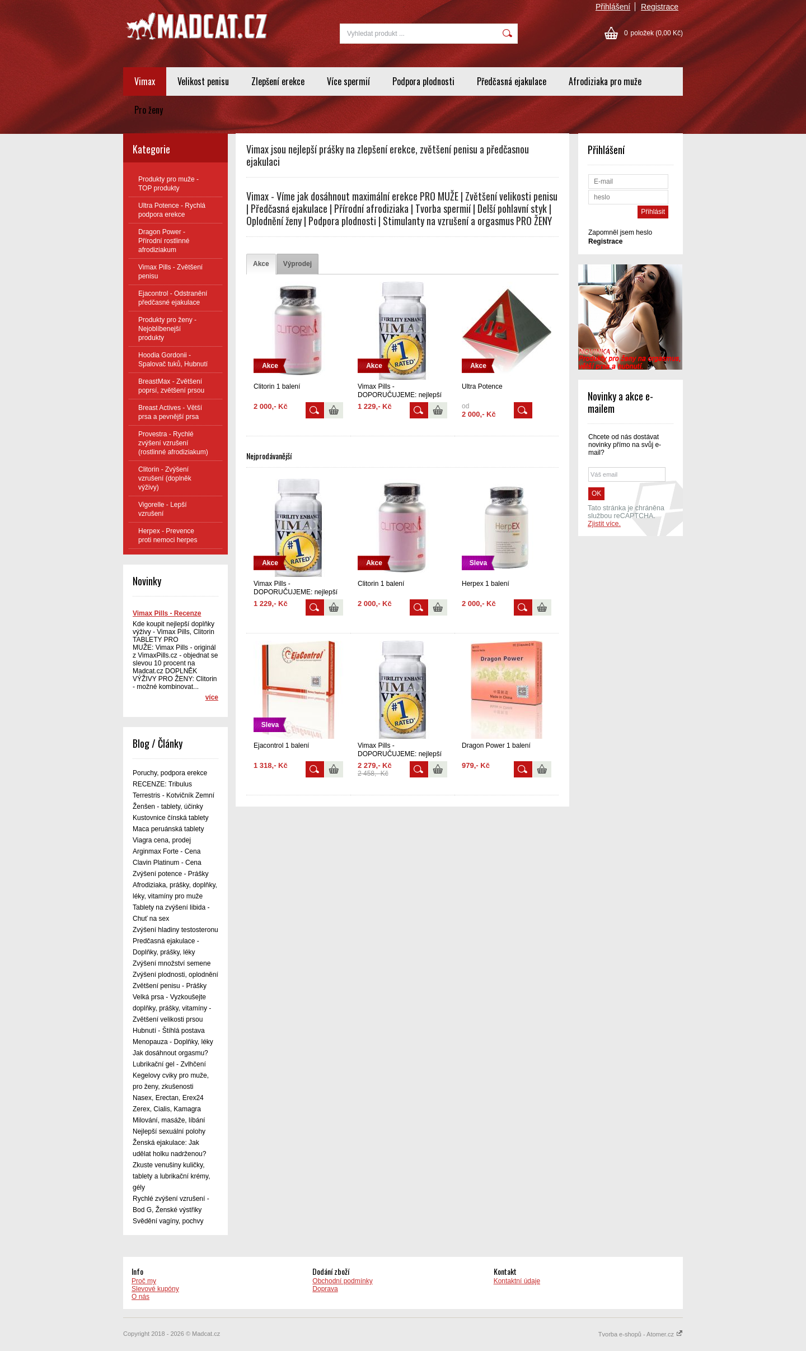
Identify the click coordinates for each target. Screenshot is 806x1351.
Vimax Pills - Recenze (167, 613)
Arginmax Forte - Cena (166, 851)
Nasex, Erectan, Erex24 (168, 1098)
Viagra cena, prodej (162, 840)
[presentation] (261, 264)
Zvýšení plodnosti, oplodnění (175, 975)
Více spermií (348, 81)
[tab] (261, 264)
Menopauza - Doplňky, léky (173, 1042)
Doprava (325, 1289)
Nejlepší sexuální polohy (169, 1131)
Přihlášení (613, 6)
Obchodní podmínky (342, 1281)
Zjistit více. (604, 524)
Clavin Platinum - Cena (167, 862)
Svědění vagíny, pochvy (168, 1221)
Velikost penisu (203, 81)
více (211, 697)
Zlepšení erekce (277, 81)
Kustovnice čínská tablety (170, 818)
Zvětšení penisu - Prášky (170, 986)
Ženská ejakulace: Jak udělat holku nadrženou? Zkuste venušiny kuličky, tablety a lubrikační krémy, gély (171, 1165)
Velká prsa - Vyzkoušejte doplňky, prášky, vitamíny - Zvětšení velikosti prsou (172, 1008)
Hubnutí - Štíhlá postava (169, 1031)
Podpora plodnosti (423, 81)
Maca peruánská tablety (168, 829)
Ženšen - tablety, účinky (168, 806)
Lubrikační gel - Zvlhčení (169, 1064)
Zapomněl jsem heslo (620, 232)
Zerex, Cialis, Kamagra (167, 1109)
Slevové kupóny (155, 1289)
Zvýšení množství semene (171, 963)
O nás (140, 1297)
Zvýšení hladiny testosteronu (175, 930)
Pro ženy (148, 110)
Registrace (659, 6)
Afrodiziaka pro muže (605, 81)
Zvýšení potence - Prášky (170, 874)
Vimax (144, 81)
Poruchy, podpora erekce (170, 773)
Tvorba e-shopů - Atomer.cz (640, 1334)
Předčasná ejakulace (511, 81)
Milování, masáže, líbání (169, 1120)
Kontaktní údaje (517, 1281)
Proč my (144, 1281)
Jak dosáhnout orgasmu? (170, 1053)
